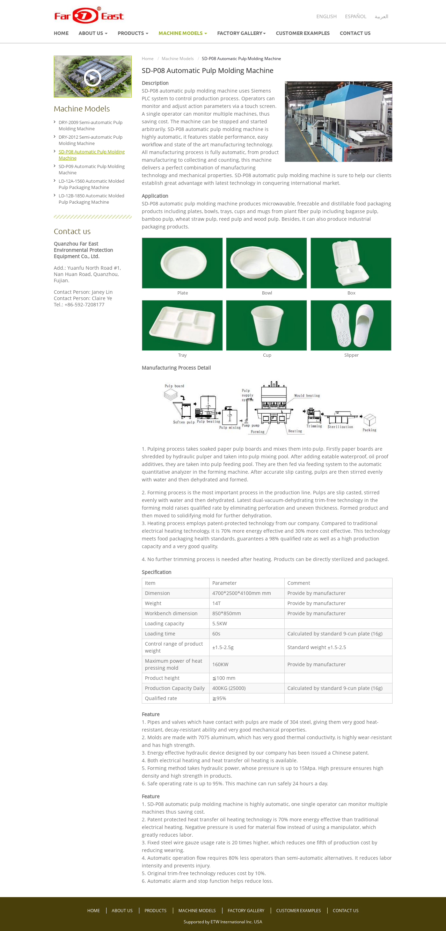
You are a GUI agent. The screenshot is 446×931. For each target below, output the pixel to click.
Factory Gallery (246, 911)
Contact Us (355, 33)
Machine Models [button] (183, 33)
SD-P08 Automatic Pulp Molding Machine (92, 154)
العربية (381, 16)
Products (156, 911)
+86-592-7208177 (84, 304)
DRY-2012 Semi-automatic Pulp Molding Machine (91, 140)
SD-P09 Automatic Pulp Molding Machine (92, 169)
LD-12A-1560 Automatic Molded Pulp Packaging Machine (91, 184)
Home (61, 33)
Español (355, 16)
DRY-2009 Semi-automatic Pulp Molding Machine (91, 125)
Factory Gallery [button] (241, 33)
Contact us (72, 231)
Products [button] (133, 33)
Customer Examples (303, 33)
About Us (123, 911)
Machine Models (178, 58)
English (326, 16)
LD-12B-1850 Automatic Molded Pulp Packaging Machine (91, 198)
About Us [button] (93, 33)
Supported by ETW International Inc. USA (223, 922)
